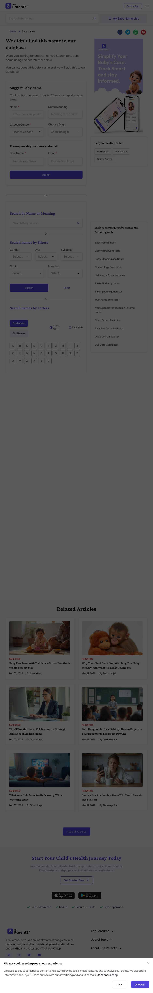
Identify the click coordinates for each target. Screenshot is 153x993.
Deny (120, 984)
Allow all (140, 984)
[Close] (148, 963)
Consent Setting (107, 975)
